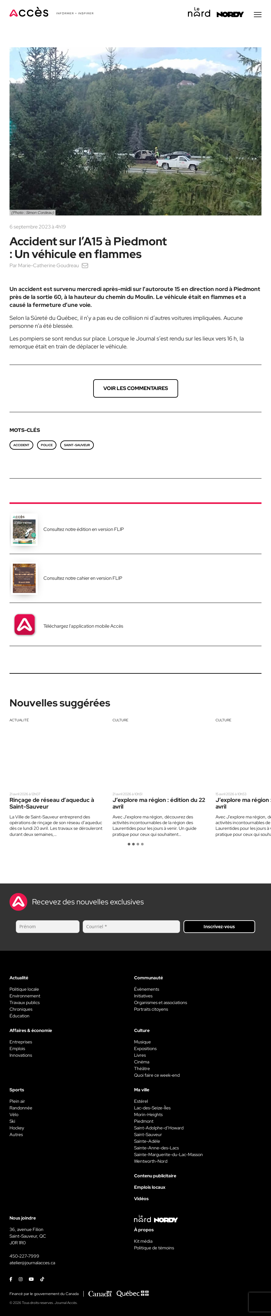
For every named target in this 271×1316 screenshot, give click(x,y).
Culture (120, 721)
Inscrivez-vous (219, 927)
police (47, 446)
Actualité (19, 721)
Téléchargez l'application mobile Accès (83, 627)
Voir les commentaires (135, 389)
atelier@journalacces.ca (32, 1263)
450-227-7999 (24, 1257)
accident (21, 446)
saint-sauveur (77, 446)
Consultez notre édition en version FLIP (83, 530)
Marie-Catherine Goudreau (48, 266)
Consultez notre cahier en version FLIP (82, 579)
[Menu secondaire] (257, 15)
